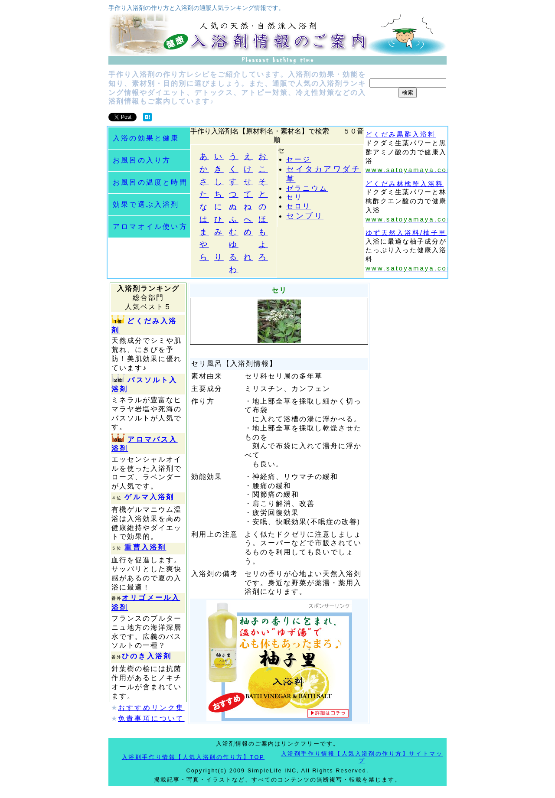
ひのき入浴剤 (147, 656)
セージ (298, 159)
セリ (294, 197)
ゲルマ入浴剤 (149, 497)
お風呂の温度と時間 (150, 182)
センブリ (304, 216)
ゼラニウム (307, 188)
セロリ (298, 206)
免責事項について (151, 718)
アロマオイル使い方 (150, 226)
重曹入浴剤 (145, 547)
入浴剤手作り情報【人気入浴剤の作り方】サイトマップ (362, 757)
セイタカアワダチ (323, 169)
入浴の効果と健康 (146, 138)
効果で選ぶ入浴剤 (146, 204)
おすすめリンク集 (151, 707)
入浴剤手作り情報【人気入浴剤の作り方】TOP (193, 757)
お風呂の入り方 (142, 160)
